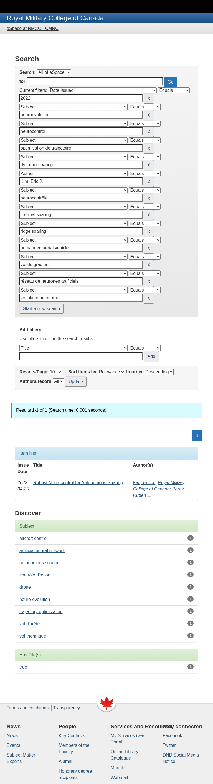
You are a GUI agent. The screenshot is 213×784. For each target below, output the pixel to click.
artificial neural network (42, 550)
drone (25, 587)
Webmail (119, 777)
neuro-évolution (34, 599)
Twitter (169, 745)
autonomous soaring (39, 562)
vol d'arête (29, 623)
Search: (27, 72)
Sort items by (82, 372)
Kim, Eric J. (144, 482)
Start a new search (41, 308)
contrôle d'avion (34, 575)
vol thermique (32, 636)
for (22, 81)
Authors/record (35, 381)
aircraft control (33, 538)
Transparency (66, 707)
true (23, 667)
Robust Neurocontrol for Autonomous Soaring (78, 482)
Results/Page (33, 372)
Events (13, 745)
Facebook (172, 735)
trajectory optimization (41, 611)
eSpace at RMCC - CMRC (33, 28)
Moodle (118, 767)
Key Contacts (72, 735)
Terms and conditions (28, 707)
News (12, 735)
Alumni (65, 761)
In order (134, 372)
